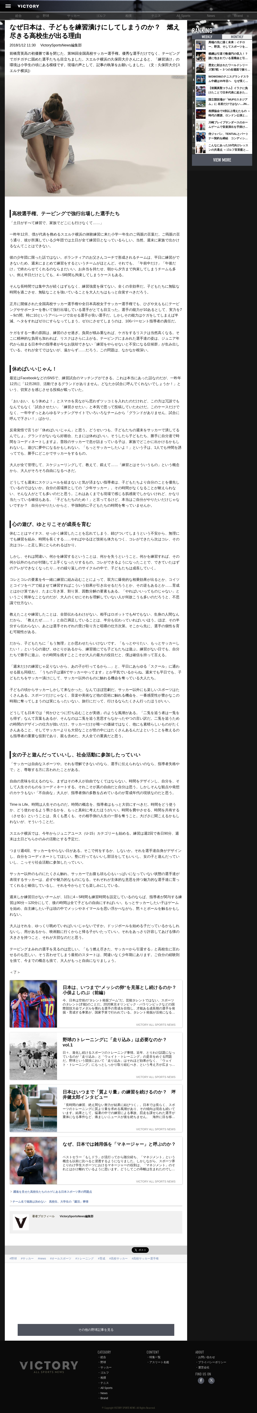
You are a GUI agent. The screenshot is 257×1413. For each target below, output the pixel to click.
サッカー (73, 15)
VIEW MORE (222, 160)
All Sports (183, 15)
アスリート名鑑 (159, 1362)
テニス (156, 15)
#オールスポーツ (60, 1258)
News (211, 15)
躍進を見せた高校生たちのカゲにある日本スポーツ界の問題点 (51, 1191)
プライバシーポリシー (212, 1362)
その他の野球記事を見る (96, 1329)
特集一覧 (155, 1357)
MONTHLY (237, 37)
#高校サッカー (118, 1258)
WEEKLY (207, 37)
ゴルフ (101, 15)
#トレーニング (84, 1258)
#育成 (101, 1258)
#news (42, 1258)
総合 (18, 15)
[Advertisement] (101, 1291)
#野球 (13, 1258)
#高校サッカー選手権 (145, 1258)
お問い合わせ (206, 1357)
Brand (238, 15)
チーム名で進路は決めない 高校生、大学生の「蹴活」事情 (49, 1201)
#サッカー (27, 1258)
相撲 (128, 15)
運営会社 (203, 1367)
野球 (46, 15)
